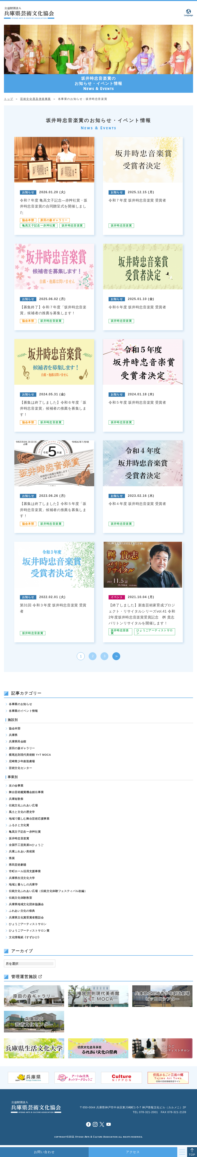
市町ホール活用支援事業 (25, 872)
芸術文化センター (20, 767)
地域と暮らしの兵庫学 (23, 885)
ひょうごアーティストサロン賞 (29, 932)
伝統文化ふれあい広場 (23, 805)
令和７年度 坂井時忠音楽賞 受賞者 (137, 200)
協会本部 (28, 220)
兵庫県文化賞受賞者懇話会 (26, 919)
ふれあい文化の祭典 (22, 912)
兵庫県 (13, 734)
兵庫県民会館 (17, 740)
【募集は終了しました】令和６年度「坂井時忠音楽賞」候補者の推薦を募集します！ (53, 408)
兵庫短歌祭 (16, 798)
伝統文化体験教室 (20, 898)
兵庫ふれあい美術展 (22, 852)
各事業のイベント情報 (23, 709)
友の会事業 (16, 785)
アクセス (133, 1152)
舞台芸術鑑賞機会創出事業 (26, 792)
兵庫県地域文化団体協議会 (26, 905)
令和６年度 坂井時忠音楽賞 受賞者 (137, 307)
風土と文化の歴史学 (22, 812)
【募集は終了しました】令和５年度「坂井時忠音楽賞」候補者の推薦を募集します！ (53, 509)
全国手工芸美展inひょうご (26, 845)
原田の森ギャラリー (54, 220)
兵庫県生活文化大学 (22, 879)
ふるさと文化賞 (19, 825)
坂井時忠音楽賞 (72, 225)
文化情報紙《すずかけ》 (25, 939)
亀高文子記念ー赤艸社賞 (38, 225)
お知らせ (28, 192)
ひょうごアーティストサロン (154, 630)
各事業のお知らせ (20, 703)
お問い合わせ (44, 1152)
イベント (117, 596)
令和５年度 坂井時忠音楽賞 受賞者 (137, 402)
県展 (12, 859)
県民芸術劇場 (17, 865)
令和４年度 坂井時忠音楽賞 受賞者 (137, 503)
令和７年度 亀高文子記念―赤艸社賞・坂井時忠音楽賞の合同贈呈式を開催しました (54, 206)
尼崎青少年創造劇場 (22, 760)
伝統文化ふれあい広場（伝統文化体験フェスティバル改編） (48, 892)
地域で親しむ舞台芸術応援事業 (29, 818)
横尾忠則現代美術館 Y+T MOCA (30, 754)
